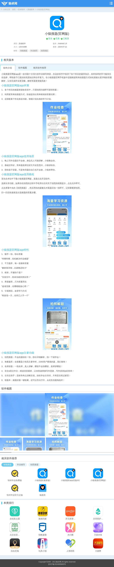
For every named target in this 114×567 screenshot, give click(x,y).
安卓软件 (21, 9)
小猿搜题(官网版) (98, 480)
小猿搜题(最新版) (42, 480)
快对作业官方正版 (15, 495)
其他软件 (30, 9)
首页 (14, 9)
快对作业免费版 (15, 480)
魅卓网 (58, 562)
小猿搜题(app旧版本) (70, 480)
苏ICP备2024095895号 (57, 564)
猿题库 (43, 495)
